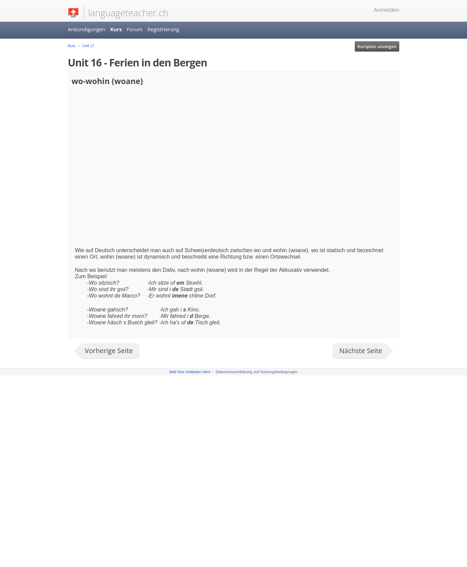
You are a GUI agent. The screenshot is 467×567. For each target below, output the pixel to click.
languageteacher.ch (128, 12)
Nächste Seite (360, 350)
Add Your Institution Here (190, 372)
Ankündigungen (86, 29)
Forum (134, 29)
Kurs (116, 29)
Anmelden (386, 10)
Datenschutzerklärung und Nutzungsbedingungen (257, 372)
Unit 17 (87, 46)
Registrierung (163, 29)
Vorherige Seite (109, 350)
